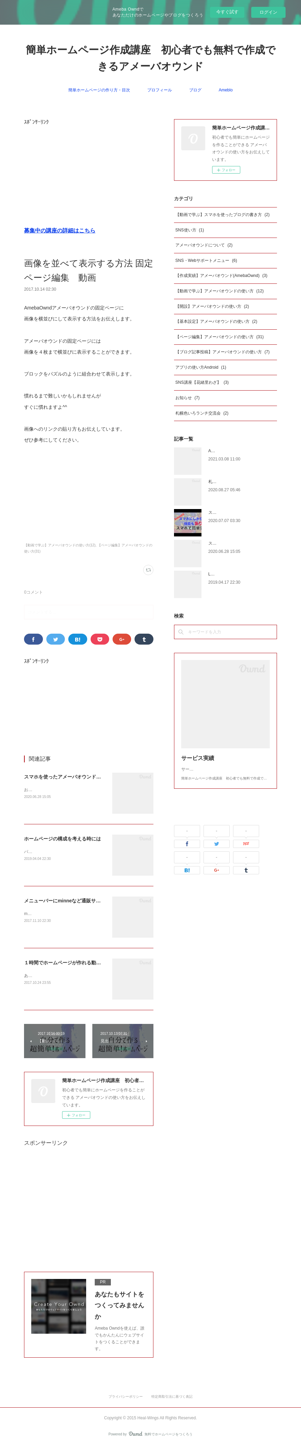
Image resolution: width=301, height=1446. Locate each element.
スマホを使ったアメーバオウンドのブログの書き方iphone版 (89, 776)
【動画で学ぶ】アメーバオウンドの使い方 (219, 291)
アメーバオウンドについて (204, 245)
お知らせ (187, 397)
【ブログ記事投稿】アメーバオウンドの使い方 (222, 352)
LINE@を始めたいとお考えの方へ (239, 574)
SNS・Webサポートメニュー (206, 260)
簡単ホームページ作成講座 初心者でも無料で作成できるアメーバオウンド (151, 58)
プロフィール (159, 90)
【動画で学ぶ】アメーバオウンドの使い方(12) (59, 545)
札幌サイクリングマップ (231, 481)
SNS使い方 (189, 230)
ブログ (195, 90)
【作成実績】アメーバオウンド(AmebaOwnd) (221, 275)
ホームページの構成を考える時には (62, 838)
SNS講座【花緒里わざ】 (202, 382)
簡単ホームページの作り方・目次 (99, 90)
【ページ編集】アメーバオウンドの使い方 (219, 336)
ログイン (268, 12)
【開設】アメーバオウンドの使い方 (212, 306)
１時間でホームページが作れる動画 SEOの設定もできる (87, 962)
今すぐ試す (227, 11)
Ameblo (226, 90)
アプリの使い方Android (200, 367)
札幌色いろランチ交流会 (202, 413)
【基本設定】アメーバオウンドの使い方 (216, 321)
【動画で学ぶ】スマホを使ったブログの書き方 (222, 214)
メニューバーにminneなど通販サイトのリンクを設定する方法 (91, 900)
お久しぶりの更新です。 (46, 789)
